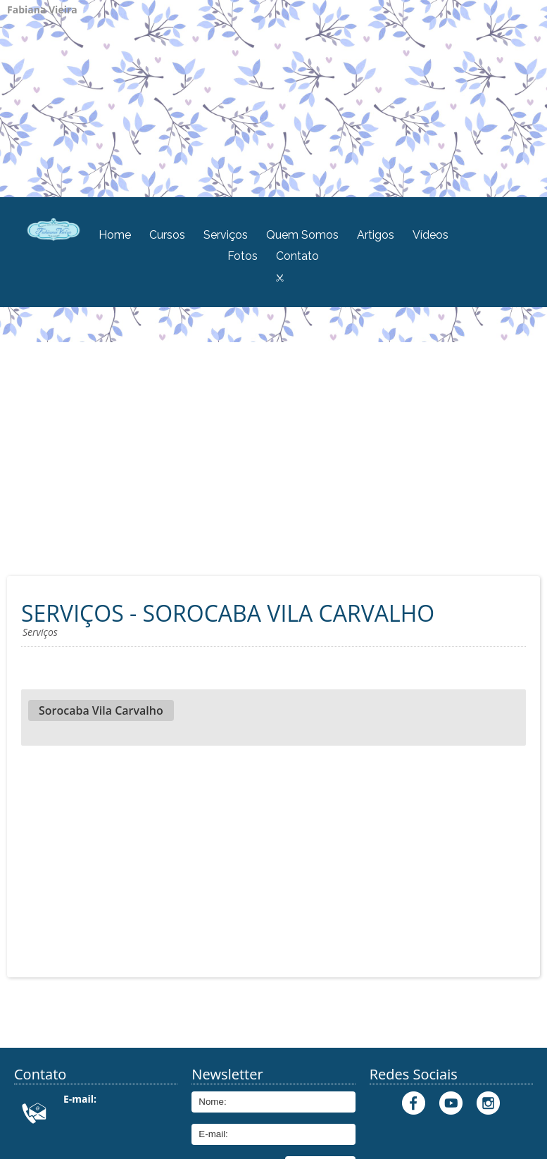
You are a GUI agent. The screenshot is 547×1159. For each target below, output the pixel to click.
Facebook (413, 1103)
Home (115, 235)
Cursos (167, 235)
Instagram (488, 1103)
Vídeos (430, 235)
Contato (297, 256)
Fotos (242, 256)
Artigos (375, 235)
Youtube (451, 1103)
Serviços (225, 235)
